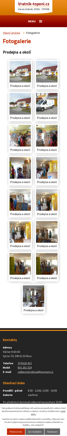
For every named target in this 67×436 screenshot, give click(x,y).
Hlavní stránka (11, 33)
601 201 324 (25, 367)
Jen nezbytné (34, 431)
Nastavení (52, 431)
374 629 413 (25, 363)
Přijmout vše (16, 431)
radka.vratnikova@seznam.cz (35, 372)
